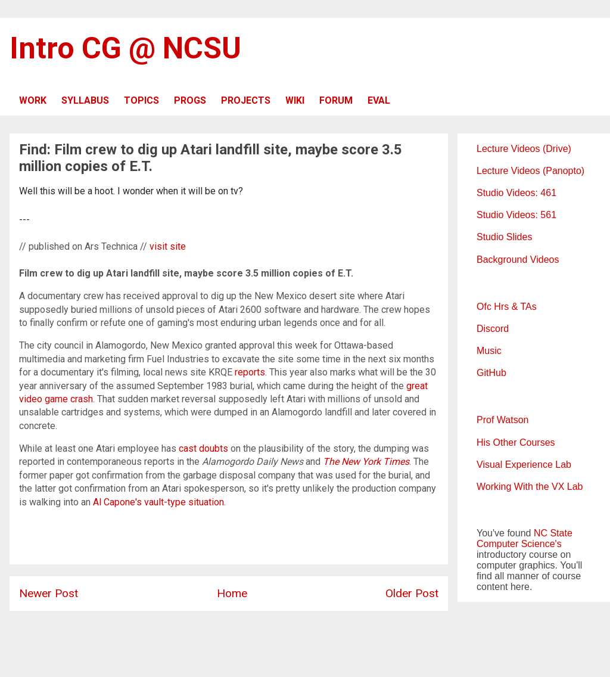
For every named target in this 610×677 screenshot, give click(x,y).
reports (250, 372)
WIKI (294, 100)
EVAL (379, 100)
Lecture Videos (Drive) (524, 149)
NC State (553, 533)
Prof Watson (502, 420)
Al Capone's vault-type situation (158, 502)
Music (489, 351)
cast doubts (203, 448)
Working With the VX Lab (530, 487)
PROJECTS (245, 100)
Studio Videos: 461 (516, 193)
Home (232, 593)
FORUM (336, 100)
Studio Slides (504, 237)
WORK (32, 100)
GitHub (491, 373)
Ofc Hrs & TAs (507, 307)
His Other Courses (516, 442)
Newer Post (48, 593)
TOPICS (141, 100)
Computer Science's (519, 544)
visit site (168, 246)
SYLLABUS (85, 100)
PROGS (190, 100)
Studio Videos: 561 (516, 215)
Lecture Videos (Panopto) (530, 171)
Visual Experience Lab (524, 464)
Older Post (411, 593)
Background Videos (518, 259)
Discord (493, 329)
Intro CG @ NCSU (125, 48)
